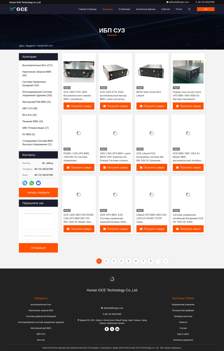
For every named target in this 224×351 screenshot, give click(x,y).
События (165, 9)
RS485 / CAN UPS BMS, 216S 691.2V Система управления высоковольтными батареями (76, 160)
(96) (29, 108)
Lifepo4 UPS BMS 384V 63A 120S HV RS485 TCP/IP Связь (151, 218)
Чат (205, 9)
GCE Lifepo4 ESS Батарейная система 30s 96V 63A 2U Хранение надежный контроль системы (150, 160)
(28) (29, 115)
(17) (35, 128)
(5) (28, 134)
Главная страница (87, 9)
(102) (34, 84)
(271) (37, 65)
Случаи (183, 328)
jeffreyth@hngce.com (177, 2)
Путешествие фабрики (183, 310)
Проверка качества (183, 316)
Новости (183, 322)
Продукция (107, 9)
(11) (37, 143)
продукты (30, 46)
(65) (36, 74)
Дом (21, 46)
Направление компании (183, 304)
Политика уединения (183, 340)
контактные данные (145, 9)
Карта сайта (183, 334)
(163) (37, 94)
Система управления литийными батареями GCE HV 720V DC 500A (188, 218)
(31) (36, 102)
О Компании (124, 9)
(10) (32, 121)
